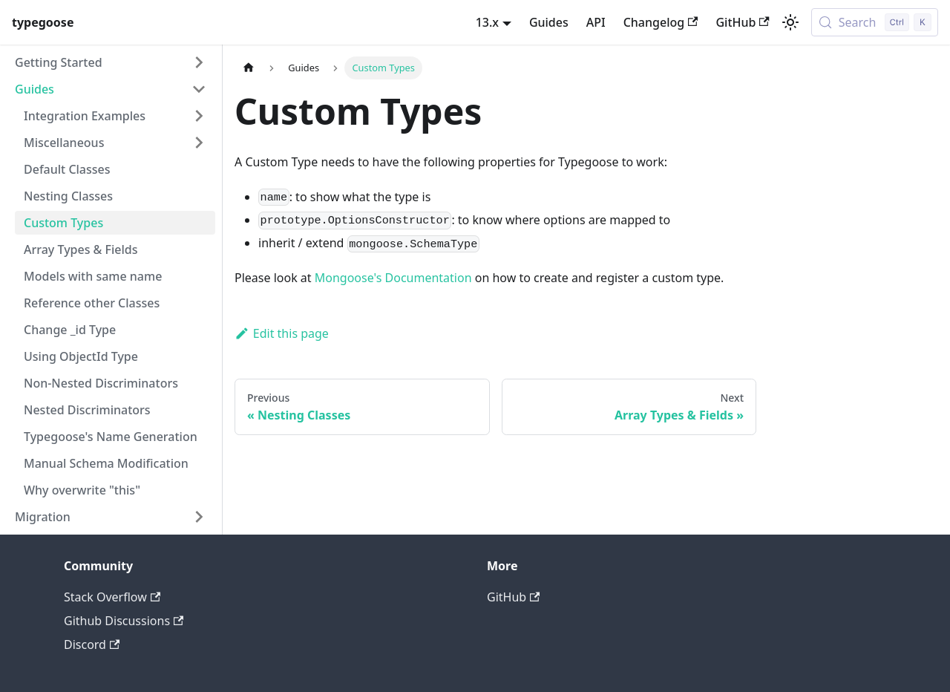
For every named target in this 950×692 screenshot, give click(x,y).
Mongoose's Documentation (393, 278)
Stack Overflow (112, 597)
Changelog (660, 22)
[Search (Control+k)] (874, 22)
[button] (110, 62)
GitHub (742, 22)
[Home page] (249, 67)
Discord (91, 644)
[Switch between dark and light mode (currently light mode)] (790, 22)
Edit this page (282, 333)
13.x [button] (487, 22)
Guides (549, 22)
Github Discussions (123, 621)
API (596, 22)
